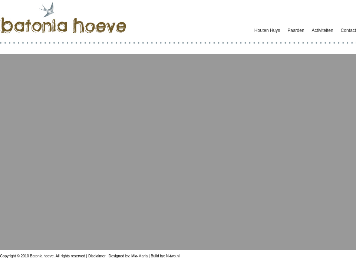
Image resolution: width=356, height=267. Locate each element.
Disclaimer (97, 256)
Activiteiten (322, 30)
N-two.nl (173, 256)
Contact (348, 30)
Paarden (295, 30)
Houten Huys (267, 30)
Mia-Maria (139, 256)
